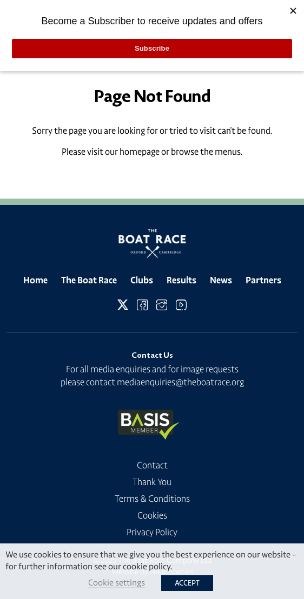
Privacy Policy (152, 532)
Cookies (152, 515)
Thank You (152, 482)
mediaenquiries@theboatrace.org (180, 382)
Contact (152, 465)
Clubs (141, 280)
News (221, 280)
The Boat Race (89, 280)
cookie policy (146, 566)
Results (181, 280)
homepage (140, 151)
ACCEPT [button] (187, 583)
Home (35, 280)
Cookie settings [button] (116, 583)
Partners (263, 280)
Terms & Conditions (152, 498)
